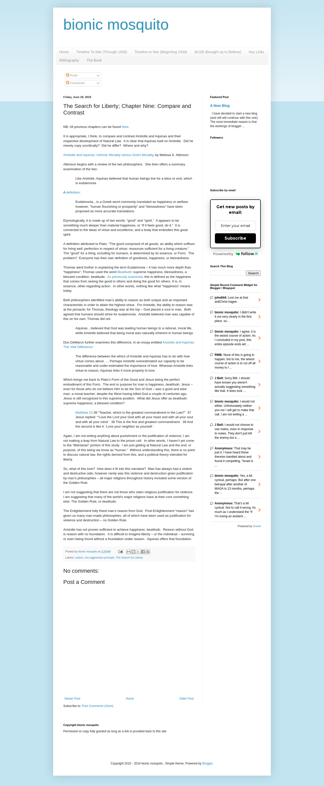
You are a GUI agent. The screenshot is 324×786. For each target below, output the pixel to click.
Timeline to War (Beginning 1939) (161, 52)
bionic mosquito (116, 24)
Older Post (186, 698)
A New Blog (220, 106)
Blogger (207, 763)
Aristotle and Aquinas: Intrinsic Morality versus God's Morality (108, 155)
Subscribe (235, 238)
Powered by (235, 254)
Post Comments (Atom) (97, 706)
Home (64, 52)
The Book (94, 60)
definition (73, 192)
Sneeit (257, 526)
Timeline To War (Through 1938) (101, 52)
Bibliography (69, 60)
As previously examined (125, 277)
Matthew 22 (84, 412)
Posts (71, 75)
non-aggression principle (99, 557)
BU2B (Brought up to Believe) (218, 52)
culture (79, 557)
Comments (75, 83)
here (125, 127)
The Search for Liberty (129, 557)
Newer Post (72, 698)
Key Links (256, 52)
